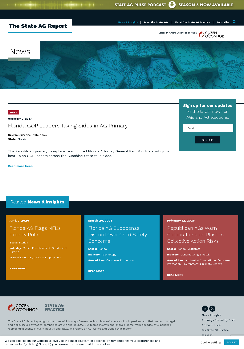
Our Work (207, 334)
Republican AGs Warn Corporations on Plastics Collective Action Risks (195, 234)
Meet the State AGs (156, 22)
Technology (108, 254)
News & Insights (128, 22)
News (13, 112)
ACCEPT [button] (232, 342)
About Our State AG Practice (192, 22)
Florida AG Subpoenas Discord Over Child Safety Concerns (117, 234)
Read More (18, 268)
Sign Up (207, 140)
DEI (30, 257)
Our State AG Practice (215, 329)
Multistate (193, 248)
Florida (22, 139)
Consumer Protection (120, 260)
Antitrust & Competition (200, 260)
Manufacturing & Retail (194, 254)
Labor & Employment (47, 257)
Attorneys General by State (218, 320)
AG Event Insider (212, 324)
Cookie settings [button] (211, 342)
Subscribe (223, 22)
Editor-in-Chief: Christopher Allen (177, 32)
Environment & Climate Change (202, 263)
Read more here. (22, 166)
